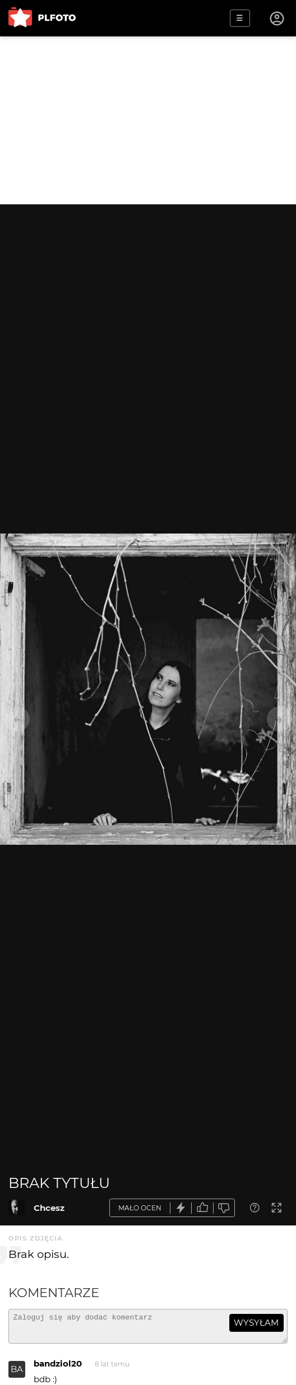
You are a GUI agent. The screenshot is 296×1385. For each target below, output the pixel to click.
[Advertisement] (148, 120)
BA (17, 1374)
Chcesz (49, 1207)
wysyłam (256, 1322)
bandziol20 (58, 1368)
